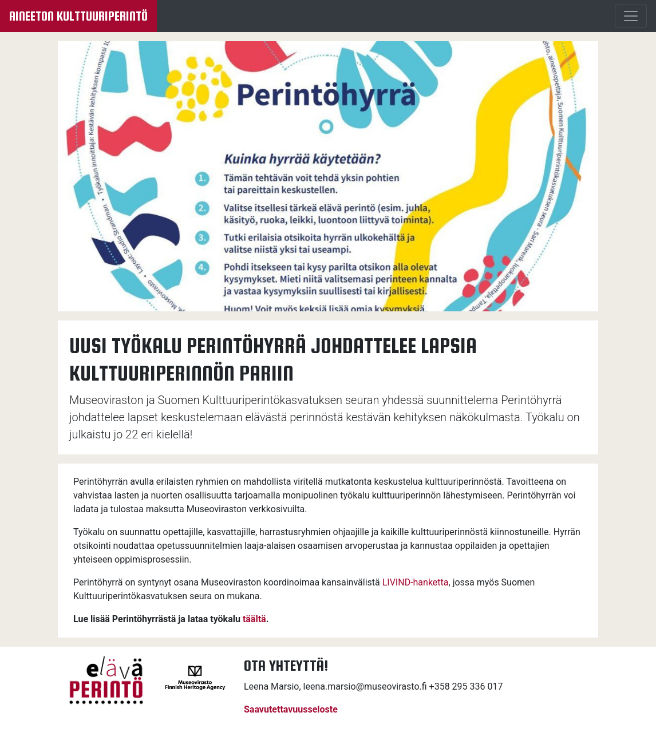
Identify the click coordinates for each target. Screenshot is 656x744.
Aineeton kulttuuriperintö (78, 16)
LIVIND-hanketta (415, 582)
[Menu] (631, 16)
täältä (254, 619)
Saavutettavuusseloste (291, 709)
